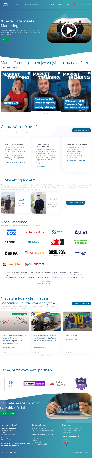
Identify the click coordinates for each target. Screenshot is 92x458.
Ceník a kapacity (36, 442)
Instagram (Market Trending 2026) (35, 4)
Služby (18, 4)
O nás (51, 4)
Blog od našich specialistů (39, 444)
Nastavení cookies (67, 432)
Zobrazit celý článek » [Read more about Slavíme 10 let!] (72, 339)
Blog (68, 4)
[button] (3, 92)
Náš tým (34, 440)
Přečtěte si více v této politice (71, 430)
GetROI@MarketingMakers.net (45, 430)
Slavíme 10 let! (71, 335)
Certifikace (34, 438)
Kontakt (60, 4)
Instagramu (11, 67)
